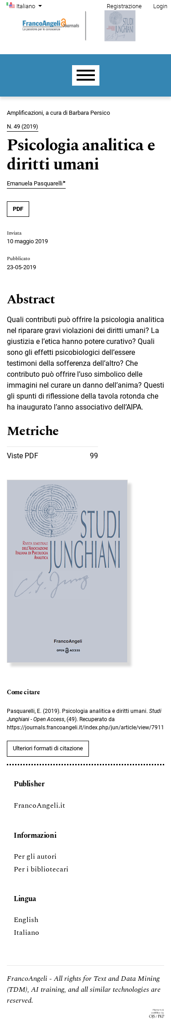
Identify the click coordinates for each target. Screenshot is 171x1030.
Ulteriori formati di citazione (48, 748)
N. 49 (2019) (22, 126)
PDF (18, 208)
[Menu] (85, 75)
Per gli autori (35, 856)
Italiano (30, 5)
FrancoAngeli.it (39, 805)
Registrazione (124, 6)
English (26, 919)
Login (160, 6)
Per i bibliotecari (41, 869)
